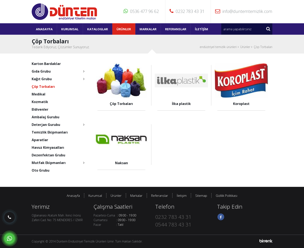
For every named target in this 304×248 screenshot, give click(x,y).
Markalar (148, 29)
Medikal (38, 94)
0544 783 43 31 (173, 224)
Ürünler (124, 29)
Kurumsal (70, 29)
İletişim (201, 29)
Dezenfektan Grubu (48, 155)
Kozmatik (40, 101)
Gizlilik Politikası (226, 195)
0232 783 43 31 (187, 11)
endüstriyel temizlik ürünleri (218, 47)
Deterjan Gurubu (46, 124)
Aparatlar (40, 140)
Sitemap (201, 195)
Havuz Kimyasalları (48, 147)
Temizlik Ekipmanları (50, 132)
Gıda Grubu (41, 71)
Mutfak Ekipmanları (49, 162)
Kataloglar (97, 29)
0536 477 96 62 (141, 11)
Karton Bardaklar (46, 63)
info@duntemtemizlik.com (243, 11)
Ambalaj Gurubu (45, 117)
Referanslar (175, 29)
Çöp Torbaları (263, 47)
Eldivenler (40, 109)
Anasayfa (44, 29)
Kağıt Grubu (42, 79)
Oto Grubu (40, 170)
